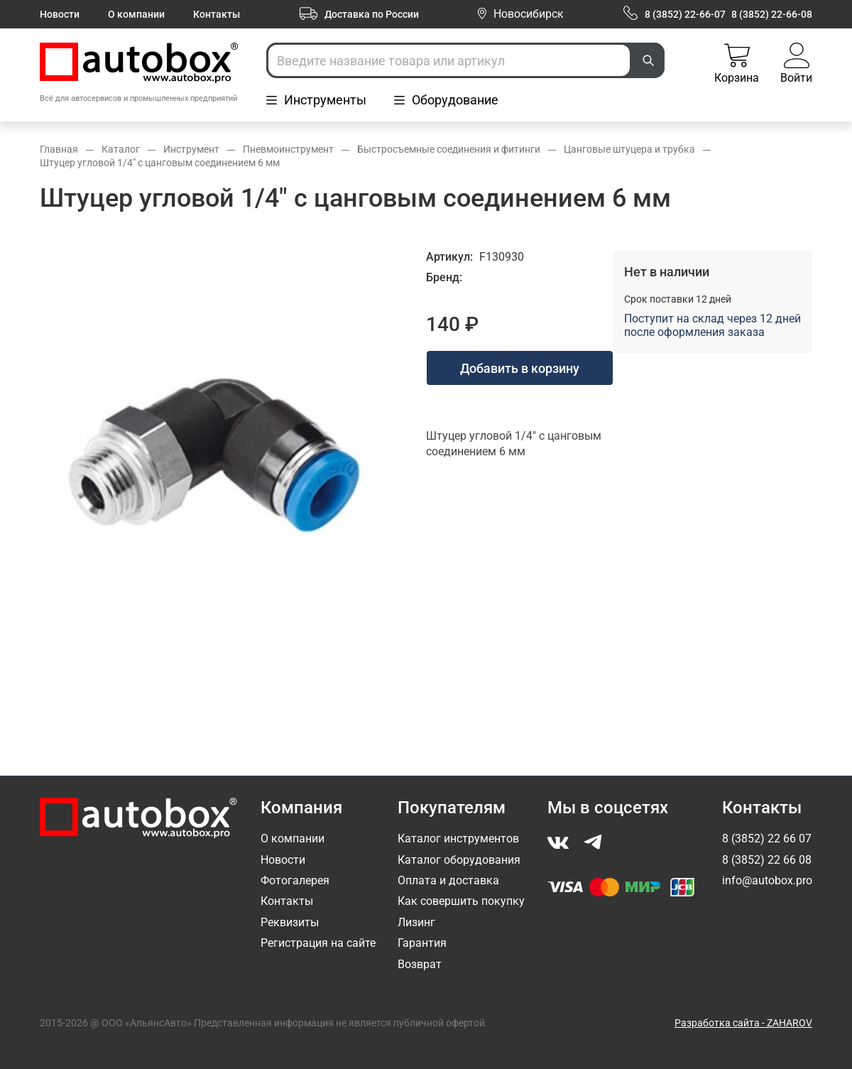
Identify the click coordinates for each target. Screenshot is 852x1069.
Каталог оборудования (459, 860)
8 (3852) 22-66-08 (771, 14)
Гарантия (422, 943)
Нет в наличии (666, 271)
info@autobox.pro (767, 880)
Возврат (420, 964)
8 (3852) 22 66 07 (767, 838)
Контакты (216, 14)
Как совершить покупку (461, 901)
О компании (136, 14)
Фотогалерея (295, 880)
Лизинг (416, 922)
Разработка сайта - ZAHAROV (743, 1023)
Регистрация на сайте (318, 943)
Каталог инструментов (458, 838)
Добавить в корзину (519, 368)
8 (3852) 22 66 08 (767, 860)
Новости (60, 14)
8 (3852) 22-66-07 (685, 14)
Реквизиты (290, 922)
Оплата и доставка (448, 880)
